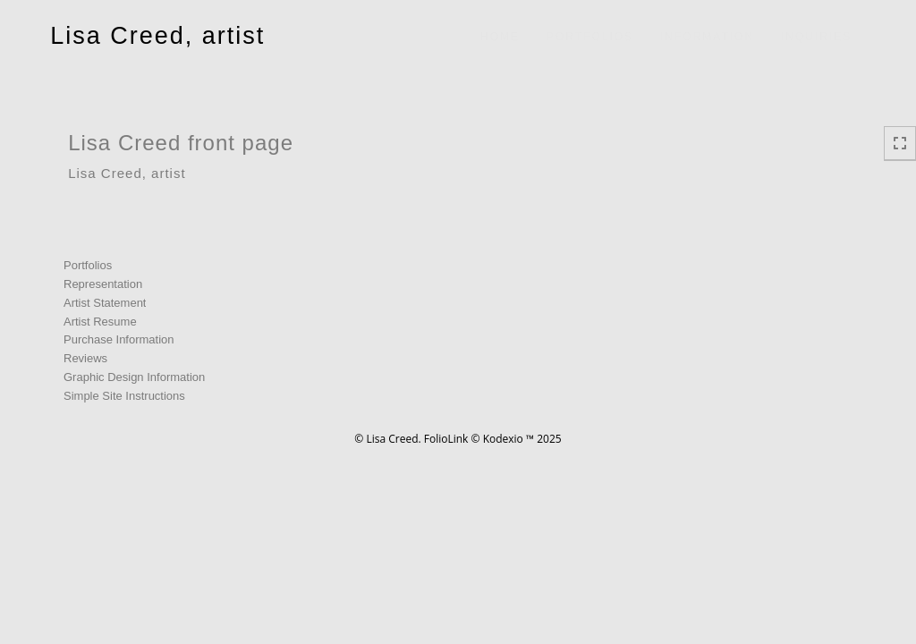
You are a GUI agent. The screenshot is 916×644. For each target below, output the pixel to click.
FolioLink (446, 438)
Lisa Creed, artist (157, 35)
